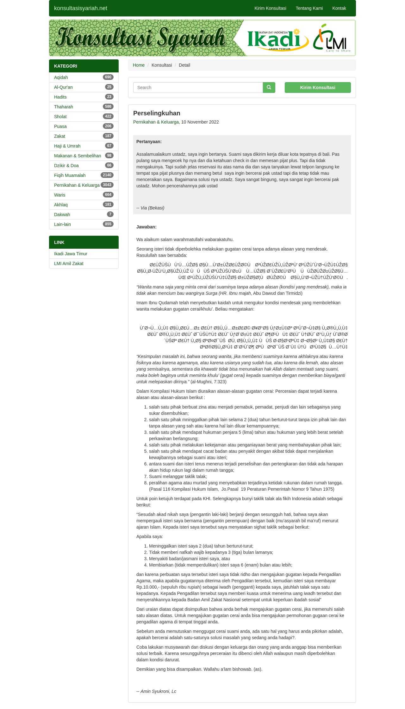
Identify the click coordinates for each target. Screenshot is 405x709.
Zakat (84, 136)
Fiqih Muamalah (84, 175)
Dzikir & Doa (84, 165)
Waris (84, 194)
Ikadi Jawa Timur (70, 253)
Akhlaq (84, 204)
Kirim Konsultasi (270, 8)
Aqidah (84, 77)
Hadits (84, 97)
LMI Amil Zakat (69, 263)
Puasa (84, 126)
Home (139, 65)
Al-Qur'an (84, 87)
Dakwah (84, 214)
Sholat (84, 116)
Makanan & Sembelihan (84, 155)
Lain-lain (84, 224)
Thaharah (84, 106)
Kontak (339, 8)
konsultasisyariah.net (80, 8)
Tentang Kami (309, 8)
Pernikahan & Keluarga (84, 185)
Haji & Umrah (84, 145)
